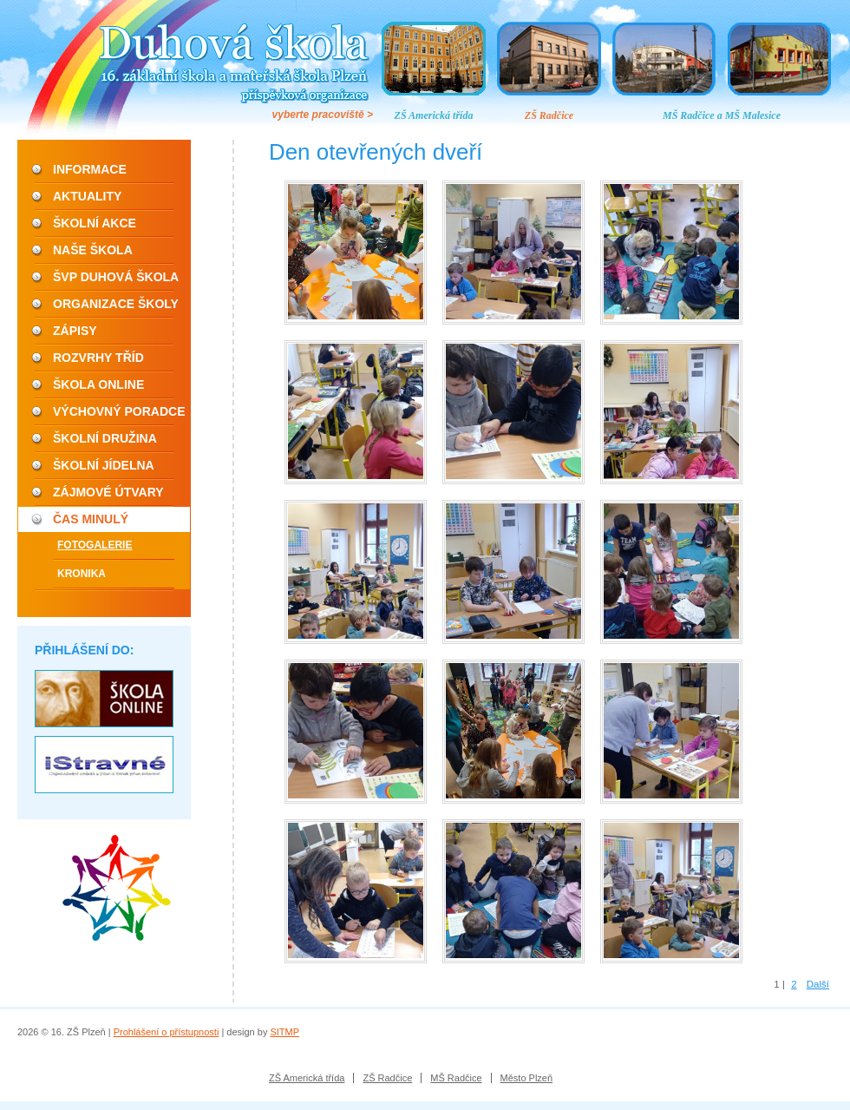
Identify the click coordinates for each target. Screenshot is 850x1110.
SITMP (284, 1032)
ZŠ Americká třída (434, 115)
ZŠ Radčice (549, 115)
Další (818, 984)
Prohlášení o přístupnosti (166, 1032)
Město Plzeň (526, 1078)
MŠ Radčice (455, 1078)
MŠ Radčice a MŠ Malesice (722, 115)
